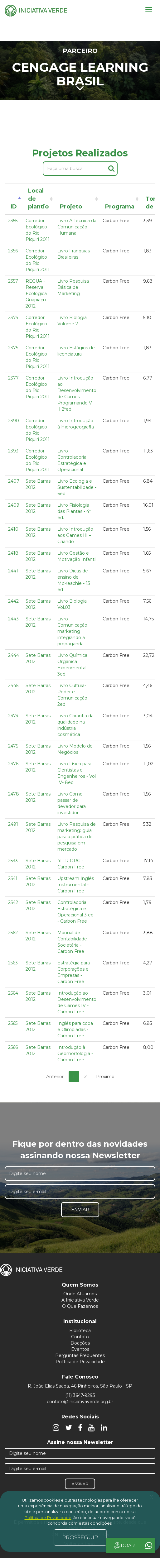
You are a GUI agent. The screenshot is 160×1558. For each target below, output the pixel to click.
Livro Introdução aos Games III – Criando (75, 535)
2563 (13, 963)
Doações (80, 1343)
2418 (13, 553)
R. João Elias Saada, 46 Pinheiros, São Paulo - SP (80, 1386)
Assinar (80, 1483)
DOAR (124, 1545)
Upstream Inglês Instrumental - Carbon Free (75, 885)
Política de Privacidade (80, 1361)
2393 (13, 451)
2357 (13, 281)
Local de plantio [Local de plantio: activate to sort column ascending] (38, 198)
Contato (80, 1337)
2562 (13, 932)
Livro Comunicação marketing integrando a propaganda (72, 631)
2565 (12, 1023)
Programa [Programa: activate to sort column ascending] (119, 206)
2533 (13, 860)
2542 (13, 902)
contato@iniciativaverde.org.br (80, 1401)
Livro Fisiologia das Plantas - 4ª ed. (74, 511)
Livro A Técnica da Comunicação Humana (76, 227)
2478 (13, 794)
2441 (13, 571)
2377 (13, 378)
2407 (13, 481)
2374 (13, 317)
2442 (13, 601)
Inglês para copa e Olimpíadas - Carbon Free (75, 1029)
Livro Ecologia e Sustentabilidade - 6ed (76, 487)
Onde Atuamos (80, 1294)
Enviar (80, 1209)
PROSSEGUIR (80, 1537)
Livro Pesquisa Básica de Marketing (73, 287)
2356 (13, 251)
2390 (13, 420)
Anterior (55, 1076)
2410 (13, 529)
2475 (13, 746)
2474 (13, 716)
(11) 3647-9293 (80, 1395)
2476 (13, 764)
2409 (13, 505)
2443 (13, 619)
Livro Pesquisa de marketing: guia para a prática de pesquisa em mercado (76, 836)
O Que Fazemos (80, 1306)
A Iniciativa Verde (80, 1300)
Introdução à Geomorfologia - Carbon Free (75, 1053)
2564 (13, 993)
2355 (12, 220)
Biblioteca (80, 1330)
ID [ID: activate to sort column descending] (14, 206)
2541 (12, 878)
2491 (13, 824)
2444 (13, 655)
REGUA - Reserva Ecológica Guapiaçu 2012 (36, 293)
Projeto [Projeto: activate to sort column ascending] (71, 206)
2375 (13, 348)
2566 (13, 1047)
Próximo (105, 1076)
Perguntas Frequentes (80, 1355)
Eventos (80, 1349)
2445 (13, 685)
